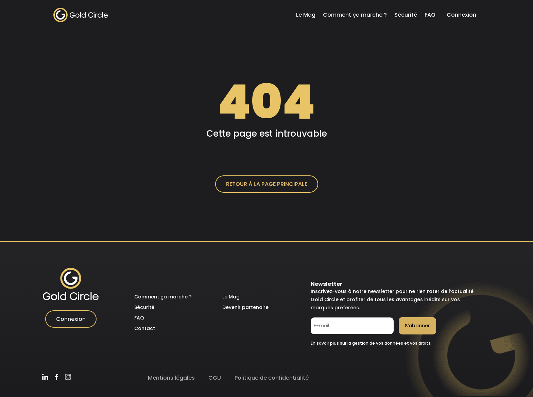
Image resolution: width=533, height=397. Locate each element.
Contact (144, 328)
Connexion (461, 15)
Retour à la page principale (266, 184)
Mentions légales (171, 378)
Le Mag (305, 15)
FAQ (430, 15)
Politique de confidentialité (272, 378)
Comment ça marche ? (355, 15)
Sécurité (405, 15)
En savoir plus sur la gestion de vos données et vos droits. (371, 343)
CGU (214, 378)
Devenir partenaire (245, 307)
